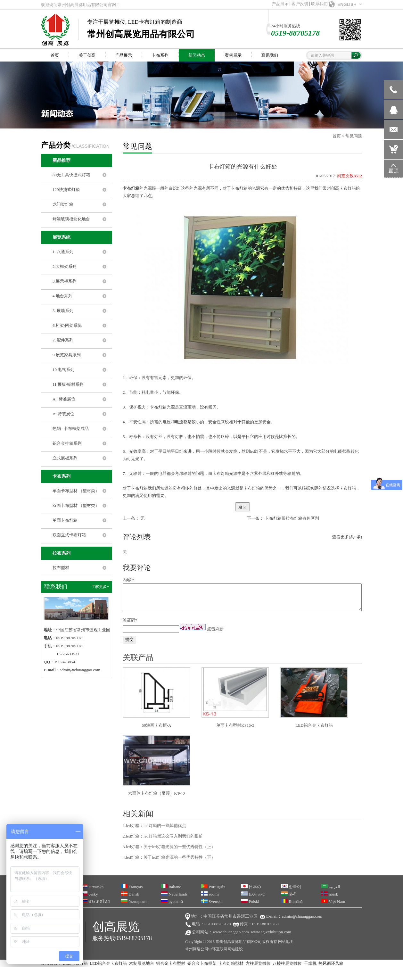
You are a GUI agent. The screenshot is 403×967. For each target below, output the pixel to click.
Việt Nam (333, 901)
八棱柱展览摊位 (287, 963)
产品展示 (280, 3)
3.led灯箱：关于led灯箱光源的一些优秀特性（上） (169, 846)
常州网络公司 (196, 949)
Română (292, 901)
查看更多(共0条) (347, 536)
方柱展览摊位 (258, 963)
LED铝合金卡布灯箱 (314, 725)
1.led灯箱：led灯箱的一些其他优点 (154, 825)
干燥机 (310, 963)
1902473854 (64, 661)
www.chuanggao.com (231, 932)
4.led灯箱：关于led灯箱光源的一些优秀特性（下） (169, 857)
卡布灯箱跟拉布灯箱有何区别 (292, 518)
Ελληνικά (253, 894)
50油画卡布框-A (156, 725)
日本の (251, 886)
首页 (337, 136)
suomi (210, 894)
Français (132, 886)
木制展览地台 (141, 963)
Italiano (171, 886)
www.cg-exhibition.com (271, 932)
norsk (329, 894)
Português (213, 886)
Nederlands (174, 894)
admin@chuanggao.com (80, 669)
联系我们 (319, 3)
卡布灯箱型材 (230, 963)
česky (89, 894)
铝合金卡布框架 (202, 963)
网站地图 (285, 941)
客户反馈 (300, 3)
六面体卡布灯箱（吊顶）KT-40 (156, 793)
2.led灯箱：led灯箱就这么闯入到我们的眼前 (163, 836)
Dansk (130, 894)
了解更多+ (100, 586)
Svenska (212, 901)
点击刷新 (215, 628)
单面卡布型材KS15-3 (235, 725)
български (133, 901)
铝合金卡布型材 (170, 963)
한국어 (291, 886)
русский (172, 901)
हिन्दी (288, 894)
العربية (330, 886)
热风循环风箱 (330, 963)
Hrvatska (92, 886)
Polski (250, 901)
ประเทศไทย (95, 901)
